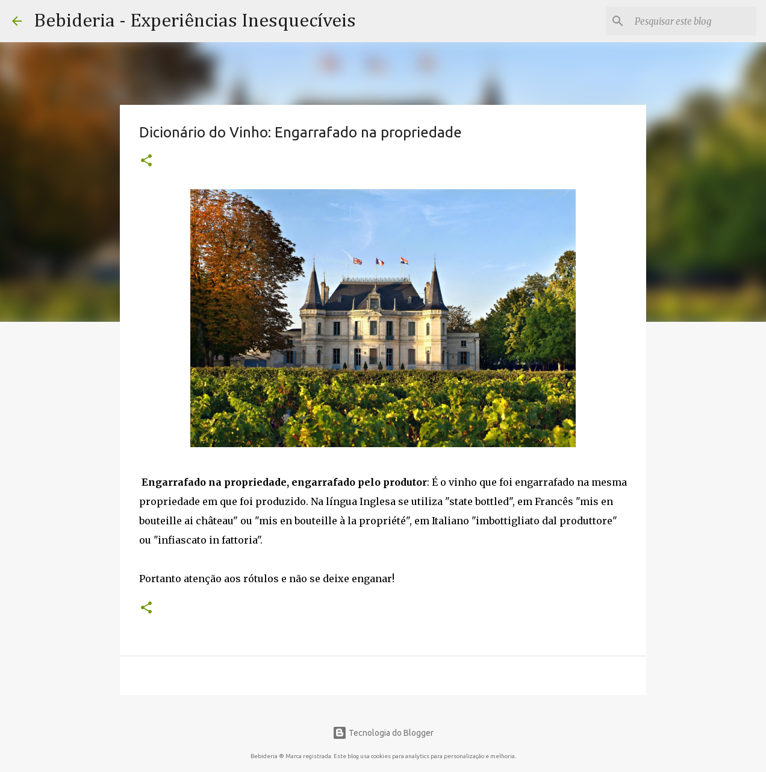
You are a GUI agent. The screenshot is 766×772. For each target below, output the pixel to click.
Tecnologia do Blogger (383, 733)
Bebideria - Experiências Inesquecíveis (195, 21)
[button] (146, 161)
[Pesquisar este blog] (693, 21)
